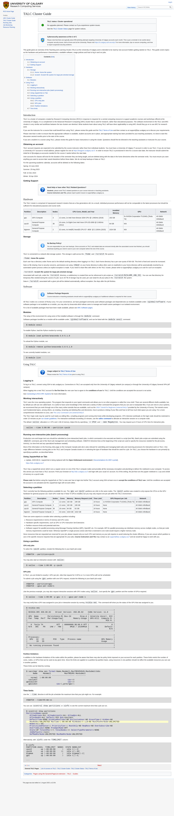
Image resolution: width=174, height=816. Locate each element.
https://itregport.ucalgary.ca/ (83, 151)
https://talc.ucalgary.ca (34, 467)
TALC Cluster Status (60, 29)
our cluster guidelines (49, 421)
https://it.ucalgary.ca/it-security (104, 42)
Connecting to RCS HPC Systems (39, 397)
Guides (75, 803)
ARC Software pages (85, 309)
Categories (28, 803)
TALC (100, 795)
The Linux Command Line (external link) (67, 416)
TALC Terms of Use (106, 130)
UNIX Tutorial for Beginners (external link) (111, 410)
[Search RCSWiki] (154, 7)
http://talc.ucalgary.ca (78, 475)
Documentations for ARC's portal (105, 464)
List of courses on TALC (48, 798)
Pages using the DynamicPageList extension (49, 803)
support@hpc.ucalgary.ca (119, 541)
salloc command (105, 421)
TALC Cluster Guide (63, 798)
